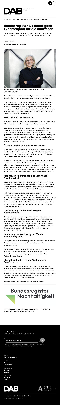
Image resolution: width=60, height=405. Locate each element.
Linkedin (6, 379)
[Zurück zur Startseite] (19, 11)
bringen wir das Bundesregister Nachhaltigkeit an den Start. (29, 124)
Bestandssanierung (16, 189)
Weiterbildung (8, 363)
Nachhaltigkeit (7, 44)
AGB (15, 395)
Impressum (20, 395)
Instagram (7, 377)
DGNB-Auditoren (41, 226)
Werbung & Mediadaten (11, 357)
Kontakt (6, 372)
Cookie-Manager (8, 395)
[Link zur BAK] (46, 389)
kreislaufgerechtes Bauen (45, 169)
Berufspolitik (23, 44)
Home (5, 19)
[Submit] (42, 340)
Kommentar (15, 44)
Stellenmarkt (8, 365)
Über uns (6, 370)
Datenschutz (27, 395)
